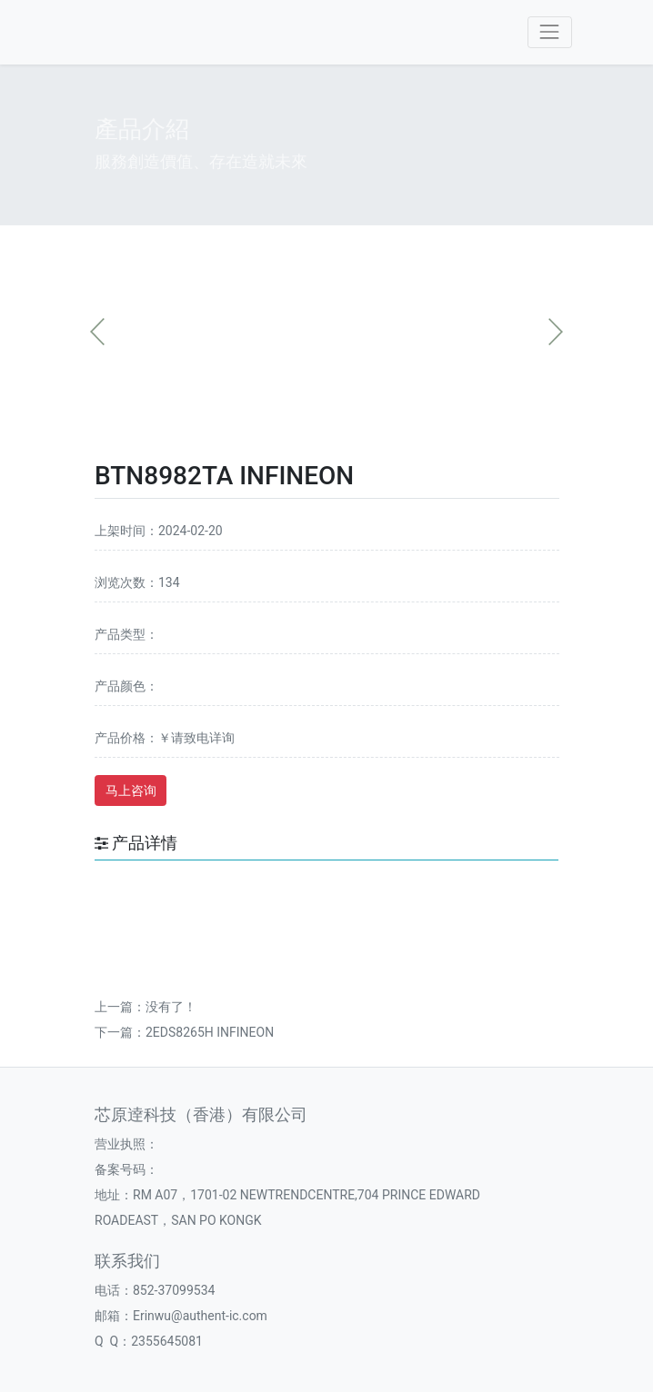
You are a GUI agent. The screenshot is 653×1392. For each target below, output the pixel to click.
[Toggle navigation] (549, 32)
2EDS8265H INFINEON (210, 1032)
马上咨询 (130, 790)
